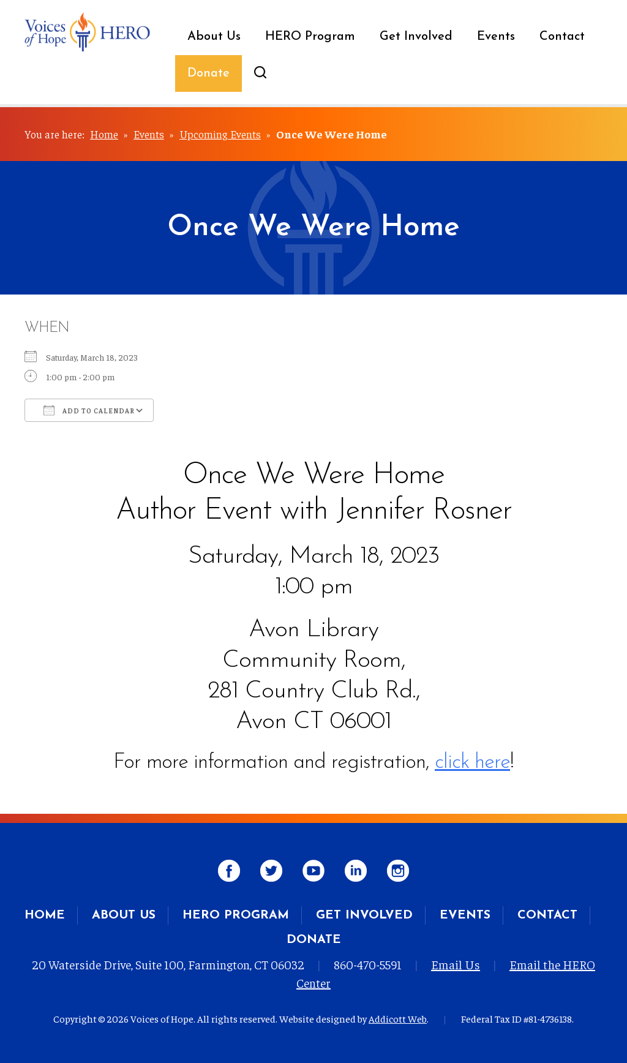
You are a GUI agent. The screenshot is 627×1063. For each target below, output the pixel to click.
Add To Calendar (89, 410)
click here (472, 762)
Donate (208, 73)
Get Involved (416, 37)
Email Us (455, 964)
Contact (562, 37)
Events (496, 37)
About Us (214, 37)
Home (104, 134)
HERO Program (310, 37)
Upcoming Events (220, 134)
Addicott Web (398, 1018)
